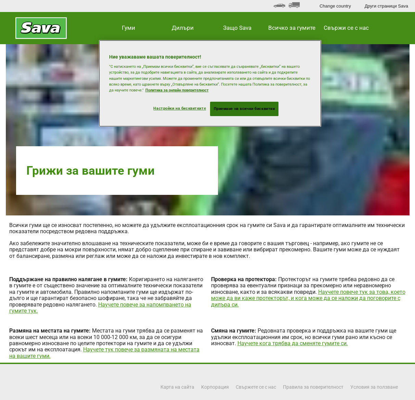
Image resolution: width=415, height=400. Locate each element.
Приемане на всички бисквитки (244, 108)
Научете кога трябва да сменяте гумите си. (292, 343)
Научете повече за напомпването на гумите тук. (100, 307)
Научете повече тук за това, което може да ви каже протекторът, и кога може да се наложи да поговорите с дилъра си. (308, 298)
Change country (335, 6)
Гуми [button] (128, 27)
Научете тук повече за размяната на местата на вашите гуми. (104, 352)
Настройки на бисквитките (179, 108)
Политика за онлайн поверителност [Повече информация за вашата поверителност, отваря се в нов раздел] (177, 90)
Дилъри (183, 27)
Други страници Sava (386, 6)
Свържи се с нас (346, 27)
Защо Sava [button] (237, 27)
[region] (210, 83)
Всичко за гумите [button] (291, 27)
